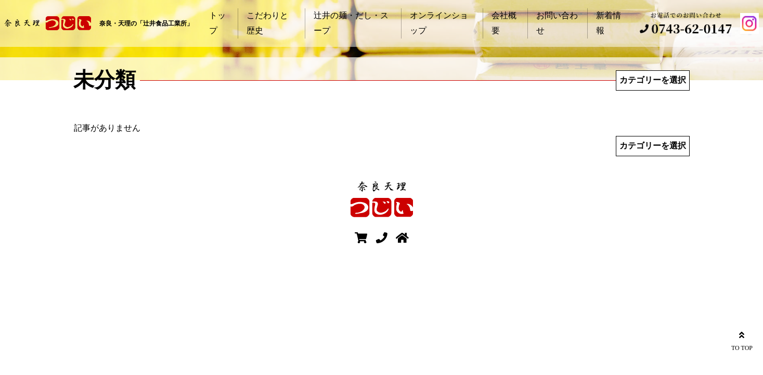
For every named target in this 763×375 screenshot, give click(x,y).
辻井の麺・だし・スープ (351, 23)
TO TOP (742, 340)
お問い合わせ (557, 23)
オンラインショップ (439, 23)
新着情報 (608, 23)
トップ (217, 23)
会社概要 (504, 23)
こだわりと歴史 (267, 23)
